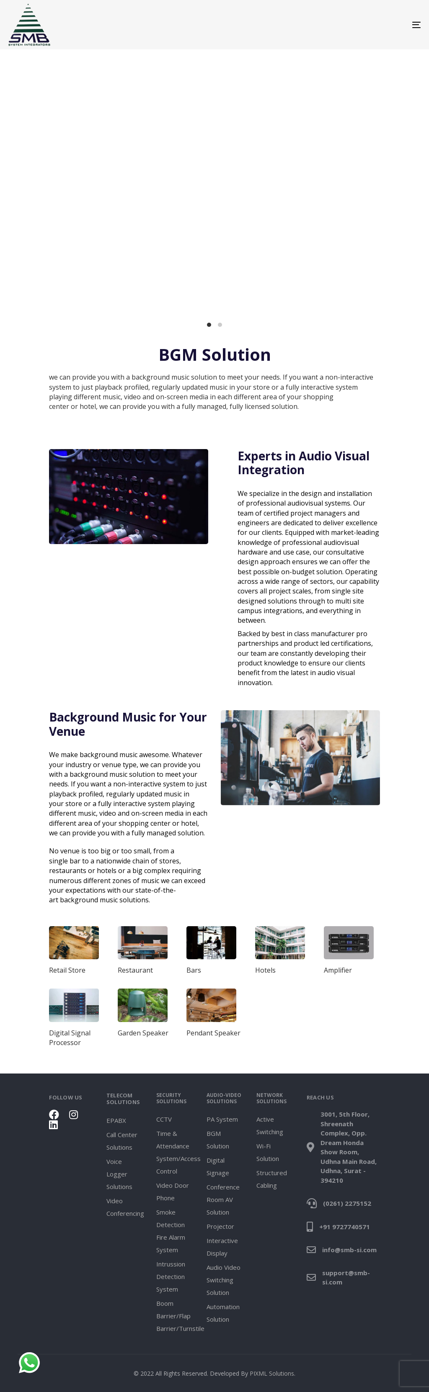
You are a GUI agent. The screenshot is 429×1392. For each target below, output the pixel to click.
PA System (222, 1119)
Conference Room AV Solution (223, 1199)
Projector (220, 1226)
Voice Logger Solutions (119, 1174)
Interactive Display (222, 1246)
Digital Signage (218, 1166)
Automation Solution (223, 1312)
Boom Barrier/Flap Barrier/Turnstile (175, 1316)
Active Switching (269, 1125)
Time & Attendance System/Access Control (175, 1152)
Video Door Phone (172, 1191)
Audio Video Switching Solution (223, 1280)
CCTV (164, 1119)
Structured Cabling (271, 1179)
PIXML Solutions (272, 1373)
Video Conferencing (125, 1207)
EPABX (116, 1120)
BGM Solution (218, 1139)
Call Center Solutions (121, 1140)
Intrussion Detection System (170, 1276)
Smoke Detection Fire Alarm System (170, 1231)
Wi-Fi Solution (267, 1152)
